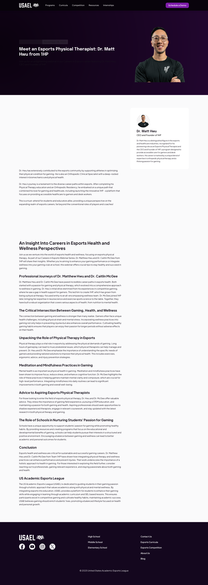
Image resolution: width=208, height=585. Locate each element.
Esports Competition (151, 547)
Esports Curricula (149, 542)
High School (94, 536)
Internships (108, 5)
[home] (29, 5)
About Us (145, 553)
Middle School (95, 542)
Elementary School (97, 547)
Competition (78, 5)
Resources (94, 5)
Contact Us (146, 536)
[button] (50, 5)
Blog (143, 558)
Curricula (63, 5)
